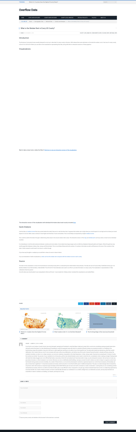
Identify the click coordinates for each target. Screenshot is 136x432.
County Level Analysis (67, 17)
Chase (22, 32)
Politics (94, 17)
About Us (103, 17)
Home (22, 17)
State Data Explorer (34, 17)
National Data (113, 32)
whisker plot (92, 237)
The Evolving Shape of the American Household (101, 331)
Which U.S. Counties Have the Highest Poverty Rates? (43, 2)
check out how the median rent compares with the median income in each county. (61, 256)
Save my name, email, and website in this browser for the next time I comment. (39, 417)
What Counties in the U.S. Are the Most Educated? (67, 331)
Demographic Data (97, 32)
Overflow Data (29, 10)
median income (31, 231)
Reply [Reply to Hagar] (115, 374)
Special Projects (83, 17)
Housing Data (105, 32)
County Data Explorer (50, 17)
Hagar (27, 343)
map (85, 237)
